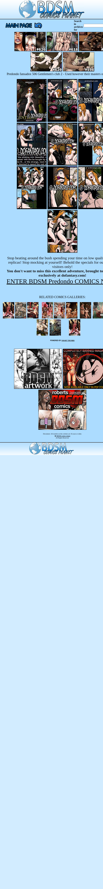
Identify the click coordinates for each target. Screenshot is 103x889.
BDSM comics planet (63, 436)
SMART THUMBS (68, 340)
